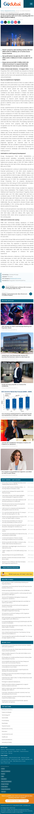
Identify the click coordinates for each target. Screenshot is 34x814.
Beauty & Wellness (5, 771)
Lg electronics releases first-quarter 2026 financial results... (12, 492)
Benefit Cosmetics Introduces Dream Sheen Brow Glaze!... (13, 558)
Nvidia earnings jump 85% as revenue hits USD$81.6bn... (16, 590)
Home (2, 10)
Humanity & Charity (7, 742)
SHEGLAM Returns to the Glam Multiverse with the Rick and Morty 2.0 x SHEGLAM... (14, 500)
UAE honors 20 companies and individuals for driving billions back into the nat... (13, 509)
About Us (3, 749)
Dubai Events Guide (15, 759)
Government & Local (7, 734)
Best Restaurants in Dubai (19, 761)
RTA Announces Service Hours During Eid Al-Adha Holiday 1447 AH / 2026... (13, 504)
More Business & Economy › (24, 300)
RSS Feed (24, 749)
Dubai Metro (16, 751)
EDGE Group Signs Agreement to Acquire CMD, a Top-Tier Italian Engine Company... (14, 517)
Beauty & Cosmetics (7, 709)
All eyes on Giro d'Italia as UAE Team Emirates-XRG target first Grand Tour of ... (14, 562)
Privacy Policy (4, 751)
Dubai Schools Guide (5, 759)
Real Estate (5, 723)
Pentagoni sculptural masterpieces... (11, 681)
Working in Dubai (25, 757)
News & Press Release (6, 781)
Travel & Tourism (6, 726)
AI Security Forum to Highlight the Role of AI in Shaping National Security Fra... (14, 483)
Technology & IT (6, 715)
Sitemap (10, 753)
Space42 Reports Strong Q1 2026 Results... (13, 554)
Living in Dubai (4, 757)
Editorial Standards (10, 749)
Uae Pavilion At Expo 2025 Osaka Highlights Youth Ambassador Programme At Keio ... (13, 496)
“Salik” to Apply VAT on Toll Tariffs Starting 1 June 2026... (14, 551)
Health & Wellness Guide (26, 759)
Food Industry (5, 720)
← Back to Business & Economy (10, 567)
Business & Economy (10, 10)
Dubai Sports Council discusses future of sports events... (14, 530)
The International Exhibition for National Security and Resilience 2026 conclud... (12, 521)
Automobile (5, 717)
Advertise (10, 751)
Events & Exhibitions (7, 739)
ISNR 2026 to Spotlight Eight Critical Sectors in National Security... (14, 547)
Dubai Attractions (24, 751)
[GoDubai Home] (12, 4)
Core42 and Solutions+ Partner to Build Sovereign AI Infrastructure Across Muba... (13, 538)
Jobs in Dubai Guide (5, 762)
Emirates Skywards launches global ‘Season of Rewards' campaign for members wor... (14, 525)
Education (4, 731)
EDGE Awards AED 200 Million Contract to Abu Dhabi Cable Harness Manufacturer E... (14, 542)
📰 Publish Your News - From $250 (17, 800)
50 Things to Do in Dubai (6, 761)
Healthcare (5, 737)
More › (30, 579)
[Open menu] (31, 3)
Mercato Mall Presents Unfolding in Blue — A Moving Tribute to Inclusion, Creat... (13, 487)
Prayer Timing (4, 753)
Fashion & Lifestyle (6, 712)
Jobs (2, 776)
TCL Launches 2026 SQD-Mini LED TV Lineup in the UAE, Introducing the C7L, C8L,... (14, 513)
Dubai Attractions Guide (14, 757)
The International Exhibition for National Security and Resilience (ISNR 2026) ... (14, 534)
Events (3, 773)
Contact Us (18, 749)
